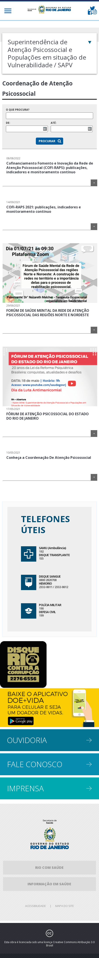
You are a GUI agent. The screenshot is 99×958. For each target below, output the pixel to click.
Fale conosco (34, 764)
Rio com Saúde (49, 867)
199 (41, 615)
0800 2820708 (47, 580)
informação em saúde (49, 884)
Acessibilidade (35, 906)
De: (27, 126)
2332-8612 (61, 587)
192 (41, 551)
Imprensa (25, 788)
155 (41, 558)
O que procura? (49, 113)
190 (41, 608)
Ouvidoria (27, 740)
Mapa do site (64, 906)
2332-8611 (45, 587)
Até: (71, 126)
